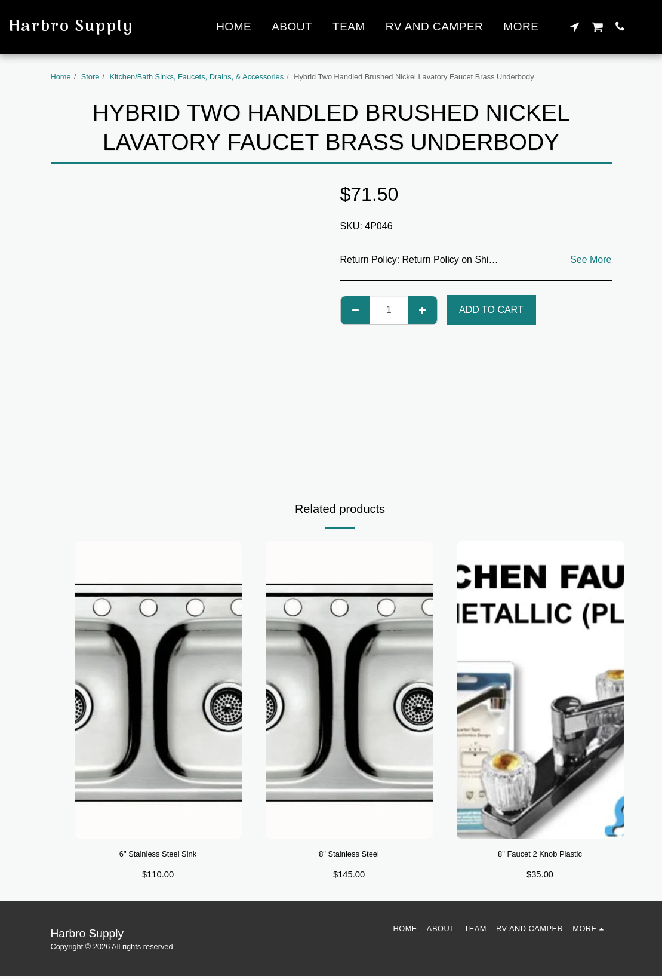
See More (590, 259)
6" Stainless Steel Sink (157, 855)
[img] (158, 690)
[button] (574, 26)
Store (90, 76)
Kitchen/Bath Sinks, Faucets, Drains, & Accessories (196, 76)
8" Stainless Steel (349, 855)
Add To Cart (491, 310)
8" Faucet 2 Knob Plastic (540, 855)
